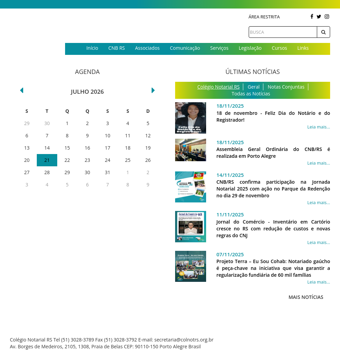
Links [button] (303, 48)
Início (92, 48)
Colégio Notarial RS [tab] (218, 86)
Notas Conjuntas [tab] (286, 86)
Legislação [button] (250, 48)
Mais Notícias (306, 297)
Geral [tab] (254, 86)
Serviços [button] (219, 48)
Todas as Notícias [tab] (251, 93)
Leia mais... (318, 127)
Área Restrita (264, 17)
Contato (197, 59)
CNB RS (116, 48)
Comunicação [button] (185, 48)
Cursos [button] (279, 48)
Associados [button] (147, 48)
